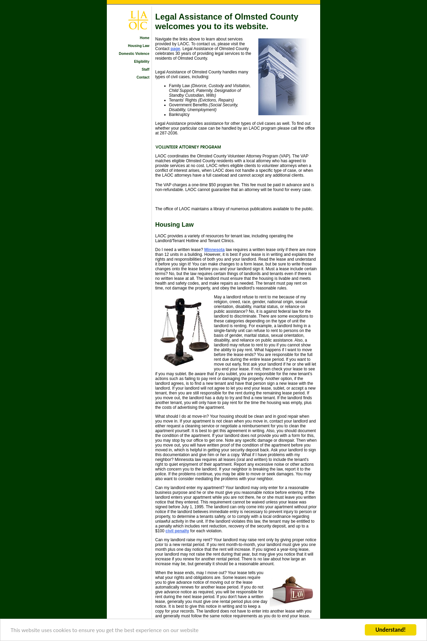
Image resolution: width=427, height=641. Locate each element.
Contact (143, 77)
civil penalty (177, 531)
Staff (145, 69)
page (175, 48)
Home (144, 38)
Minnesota (214, 249)
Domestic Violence (134, 54)
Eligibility (141, 61)
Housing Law (138, 46)
